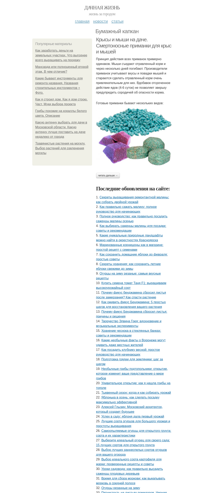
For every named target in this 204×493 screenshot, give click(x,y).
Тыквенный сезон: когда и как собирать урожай (136, 392)
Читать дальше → (108, 175)
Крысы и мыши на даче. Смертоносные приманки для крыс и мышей (133, 46)
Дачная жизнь (102, 8)
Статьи (117, 21)
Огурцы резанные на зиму (120, 488)
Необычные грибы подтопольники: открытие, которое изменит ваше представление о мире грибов (132, 373)
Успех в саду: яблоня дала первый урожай (132, 416)
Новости (100, 21)
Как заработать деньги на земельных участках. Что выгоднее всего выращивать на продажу (61, 55)
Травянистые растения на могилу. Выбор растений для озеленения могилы (60, 148)
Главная (82, 21)
